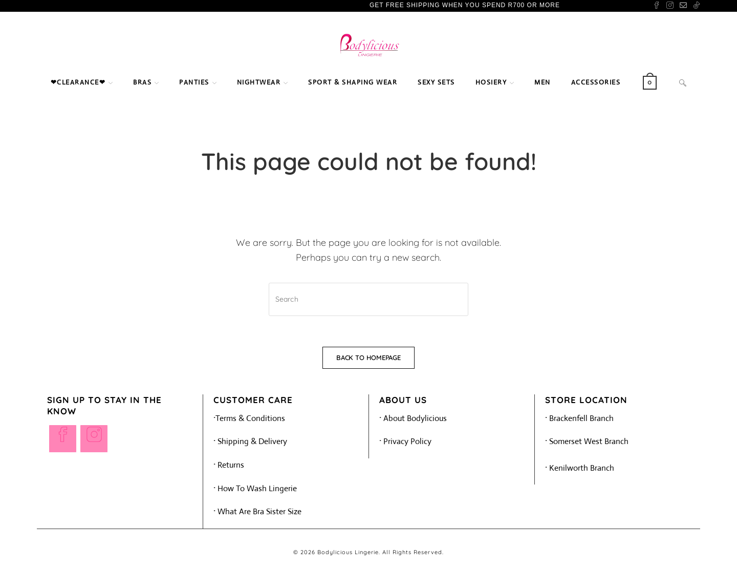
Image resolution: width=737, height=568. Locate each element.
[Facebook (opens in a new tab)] (656, 6)
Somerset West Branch (586, 441)
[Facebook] (63, 439)
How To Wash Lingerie (255, 488)
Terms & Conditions (250, 418)
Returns (231, 464)
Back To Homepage (368, 357)
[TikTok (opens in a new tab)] (695, 6)
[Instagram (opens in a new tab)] (670, 6)
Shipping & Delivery (250, 441)
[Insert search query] (368, 299)
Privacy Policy (407, 441)
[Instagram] (94, 439)
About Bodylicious (415, 418)
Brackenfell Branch (579, 418)
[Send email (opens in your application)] (683, 6)
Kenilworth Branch (579, 467)
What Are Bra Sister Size (259, 511)
